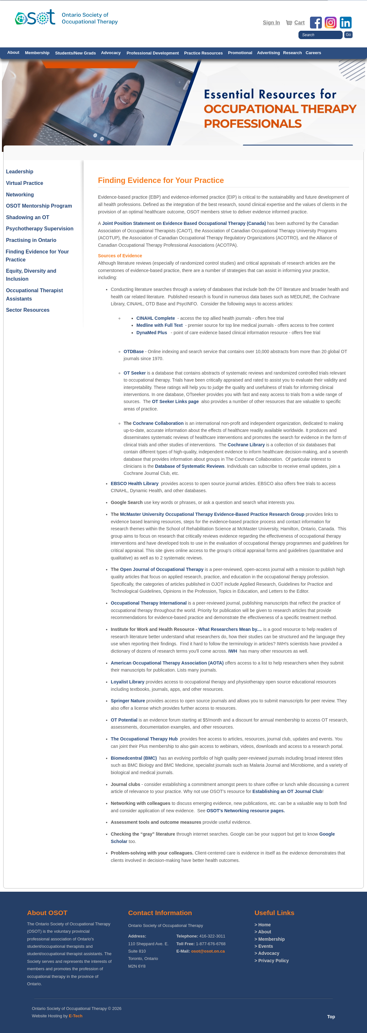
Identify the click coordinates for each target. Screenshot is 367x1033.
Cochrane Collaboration (158, 423)
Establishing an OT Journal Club (287, 791)
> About (263, 931)
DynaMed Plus (151, 332)
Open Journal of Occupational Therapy (162, 569)
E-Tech (75, 1015)
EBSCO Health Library (135, 483)
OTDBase (134, 351)
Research (292, 52)
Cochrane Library (246, 444)
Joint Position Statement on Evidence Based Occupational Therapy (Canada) (183, 223)
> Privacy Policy (272, 960)
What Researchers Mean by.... (229, 629)
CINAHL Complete (155, 318)
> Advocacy (267, 953)
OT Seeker (135, 373)
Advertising (268, 52)
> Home (263, 924)
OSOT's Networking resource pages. (246, 810)
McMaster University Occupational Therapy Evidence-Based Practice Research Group (212, 514)
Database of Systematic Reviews (189, 466)
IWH (232, 651)
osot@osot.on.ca (208, 951)
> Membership (270, 939)
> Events (264, 946)
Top (331, 1016)
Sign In (271, 22)
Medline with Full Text (159, 325)
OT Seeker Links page (175, 401)
